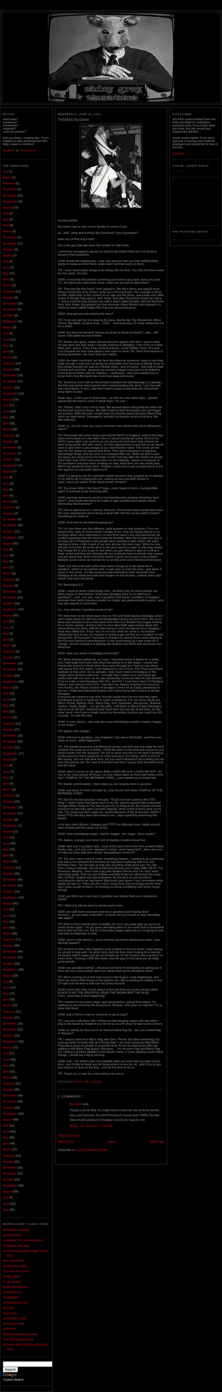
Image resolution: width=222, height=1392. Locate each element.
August (7, 207)
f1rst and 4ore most (16, 1271)
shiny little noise (13, 1323)
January (8, 297)
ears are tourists (13, 1260)
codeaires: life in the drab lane (23, 1240)
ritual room (10, 1313)
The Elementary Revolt (18, 1339)
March (7, 177)
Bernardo (76, 1104)
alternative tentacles (16, 1229)
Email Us (9, 150)
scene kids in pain (15, 1318)
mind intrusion (12, 1292)
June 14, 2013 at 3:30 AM (91, 1126)
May (6, 219)
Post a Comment (69, 1135)
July (5, 171)
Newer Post (65, 1141)
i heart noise (11, 1276)
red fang (8, 1307)
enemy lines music (15, 1265)
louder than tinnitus (15, 1286)
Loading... (179, 170)
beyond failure (12, 1235)
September (10, 201)
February (9, 183)
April (6, 225)
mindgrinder (11, 1297)
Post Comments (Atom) (91, 1149)
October (8, 249)
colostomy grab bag (16, 1245)
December (10, 189)
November (10, 195)
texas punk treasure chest (20, 1334)
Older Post (157, 1141)
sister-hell (9, 1328)
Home (112, 1141)
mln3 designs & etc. (16, 1302)
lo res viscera (11, 1281)
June (6, 267)
